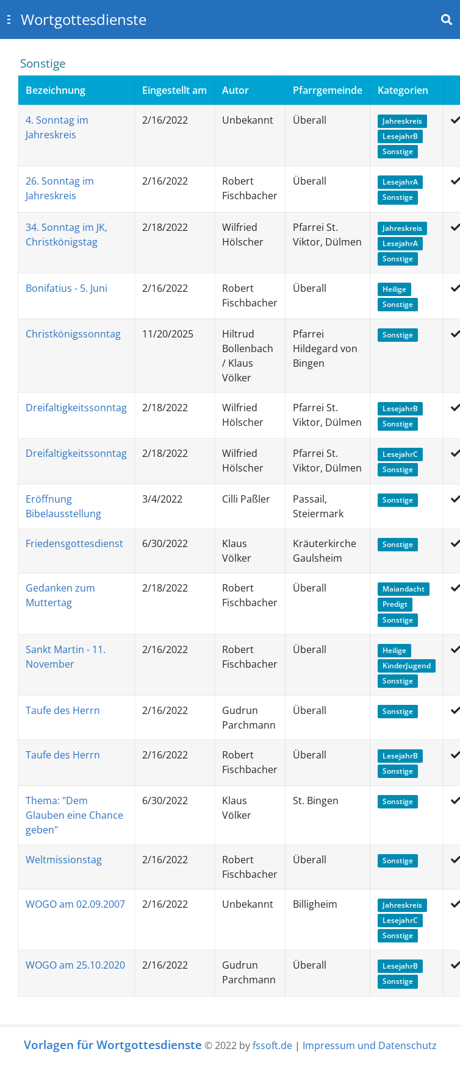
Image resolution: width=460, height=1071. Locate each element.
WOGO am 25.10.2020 (75, 965)
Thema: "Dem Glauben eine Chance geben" (74, 815)
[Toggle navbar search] (446, 19)
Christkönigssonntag (73, 334)
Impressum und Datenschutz (370, 1045)
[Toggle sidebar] (8, 19)
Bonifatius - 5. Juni (66, 288)
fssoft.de (272, 1045)
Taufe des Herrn (63, 710)
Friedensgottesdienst (74, 543)
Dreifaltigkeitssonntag (76, 407)
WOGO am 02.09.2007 (75, 904)
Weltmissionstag (64, 859)
